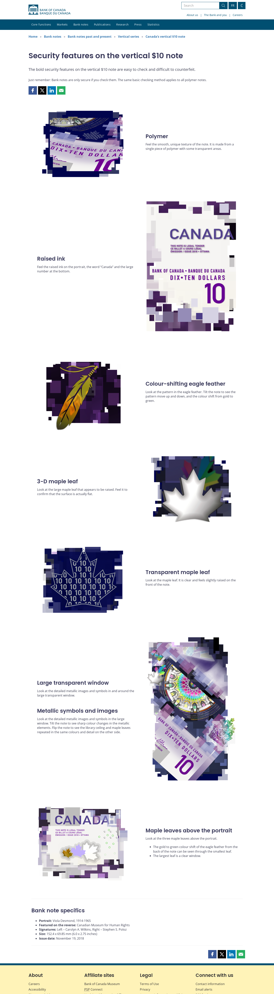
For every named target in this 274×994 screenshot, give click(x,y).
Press (138, 24)
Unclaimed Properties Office (104, 961)
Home (33, 36)
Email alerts (204, 956)
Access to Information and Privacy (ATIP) (164, 963)
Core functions (41, 24)
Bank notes (80, 24)
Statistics (153, 24)
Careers (238, 15)
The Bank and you (215, 15)
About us (192, 15)
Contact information (210, 950)
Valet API (202, 972)
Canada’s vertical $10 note (165, 36)
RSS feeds (202, 961)
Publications (102, 24)
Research (122, 24)
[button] (33, 90)
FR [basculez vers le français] (232, 5)
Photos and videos (42, 961)
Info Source (148, 970)
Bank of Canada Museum (102, 950)
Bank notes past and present (90, 36)
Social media (205, 966)
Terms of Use (149, 950)
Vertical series (128, 36)
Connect (93, 956)
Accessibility (37, 956)
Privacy (145, 956)
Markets (62, 24)
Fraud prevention (41, 972)
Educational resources (45, 966)
